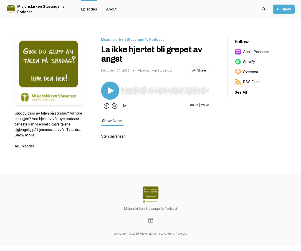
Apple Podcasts (252, 52)
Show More (25, 135)
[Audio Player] (165, 89)
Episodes (89, 9)
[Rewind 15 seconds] (106, 105)
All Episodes (25, 146)
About (111, 9)
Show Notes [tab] (112, 120)
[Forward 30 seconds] (114, 105)
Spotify (245, 62)
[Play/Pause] (110, 91)
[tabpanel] (155, 138)
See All (241, 92)
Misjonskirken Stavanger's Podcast (41, 9)
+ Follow (283, 9)
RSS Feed (247, 82)
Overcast (246, 72)
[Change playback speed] (124, 105)
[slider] (165, 91)
